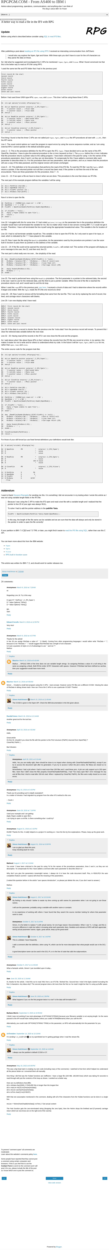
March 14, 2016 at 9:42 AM (29, 660)
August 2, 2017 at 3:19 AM (23, 863)
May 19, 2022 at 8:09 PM (26, 1065)
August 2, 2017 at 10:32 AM (41, 897)
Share (5, 575)
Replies (12, 656)
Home (54, 1178)
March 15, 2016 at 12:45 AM (41, 699)
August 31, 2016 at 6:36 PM (41, 844)
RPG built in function (16, 554)
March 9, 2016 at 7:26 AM (26, 587)
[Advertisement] (54, 1196)
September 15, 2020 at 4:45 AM (42, 1049)
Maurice (15, 660)
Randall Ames (12, 716)
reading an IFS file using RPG (37, 51)
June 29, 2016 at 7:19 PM (26, 810)
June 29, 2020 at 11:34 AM (20, 978)
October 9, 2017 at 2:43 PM (41, 936)
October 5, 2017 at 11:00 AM (27, 965)
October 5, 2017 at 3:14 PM (33, 921)
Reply (9, 614)
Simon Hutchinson (19, 699)
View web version (54, 1182)
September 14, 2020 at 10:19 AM (28, 1033)
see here (42, 287)
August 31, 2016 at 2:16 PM (27, 828)
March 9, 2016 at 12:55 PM (29, 622)
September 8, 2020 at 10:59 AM (30, 1013)
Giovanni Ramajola (21, 495)
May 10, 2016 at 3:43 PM (26, 789)
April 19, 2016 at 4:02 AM (26, 729)
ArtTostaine (11, 1033)
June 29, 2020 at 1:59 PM (40, 996)
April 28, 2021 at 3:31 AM (32, 759)
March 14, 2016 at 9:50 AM (23, 681)
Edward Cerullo (13, 622)
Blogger (59, 1246)
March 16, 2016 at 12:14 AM (28, 716)
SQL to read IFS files (52, 37)
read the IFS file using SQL (76, 530)
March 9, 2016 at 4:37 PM (26, 635)
